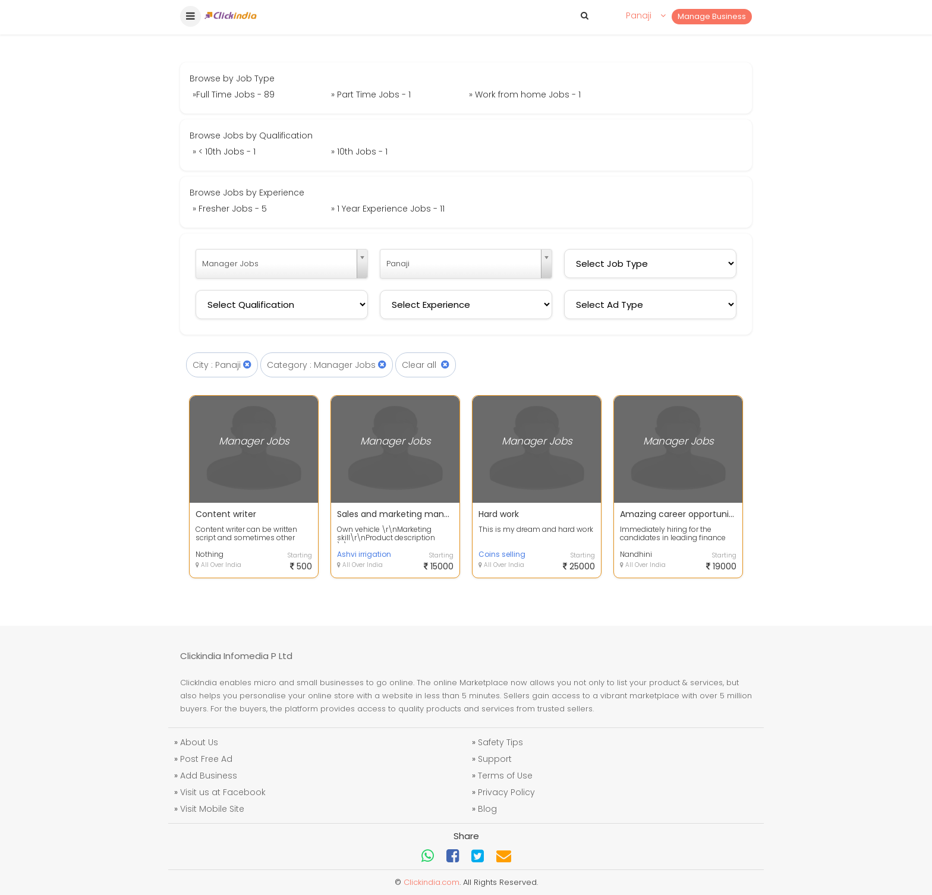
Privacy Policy (506, 792)
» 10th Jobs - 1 (359, 151)
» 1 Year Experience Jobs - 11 (388, 209)
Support (495, 759)
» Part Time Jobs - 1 (371, 94)
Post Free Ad (206, 759)
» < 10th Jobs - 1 (224, 151)
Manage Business (712, 16)
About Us (199, 742)
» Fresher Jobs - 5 (230, 209)
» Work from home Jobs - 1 (525, 94)
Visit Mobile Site (212, 809)
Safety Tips (500, 742)
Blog (487, 809)
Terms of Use (505, 775)
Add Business (208, 775)
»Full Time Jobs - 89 (234, 94)
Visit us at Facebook (223, 792)
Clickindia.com (431, 882)
